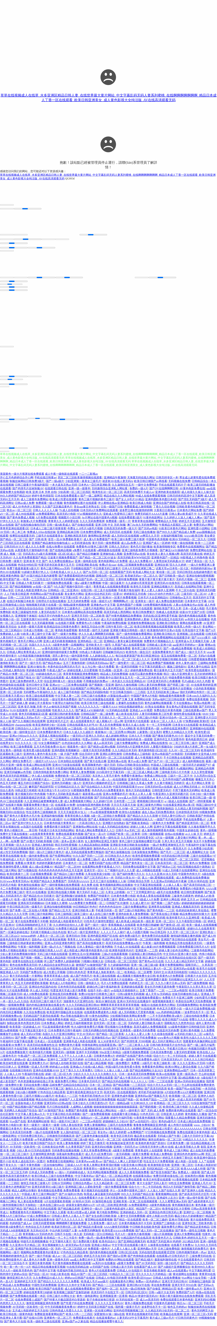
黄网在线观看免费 (191, 625)
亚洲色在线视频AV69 (46, 1073)
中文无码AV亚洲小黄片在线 (180, 956)
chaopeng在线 (23, 727)
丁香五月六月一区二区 (58, 840)
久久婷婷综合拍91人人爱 (68, 927)
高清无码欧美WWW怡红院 (133, 560)
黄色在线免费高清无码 (23, 967)
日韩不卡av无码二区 (128, 832)
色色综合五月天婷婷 (37, 1229)
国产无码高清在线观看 (172, 931)
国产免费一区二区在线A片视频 (29, 912)
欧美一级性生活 (109, 840)
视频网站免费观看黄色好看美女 (40, 1254)
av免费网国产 (136, 1134)
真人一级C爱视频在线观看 (158, 880)
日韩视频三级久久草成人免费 (135, 785)
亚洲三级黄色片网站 (149, 807)
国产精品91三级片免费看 (69, 876)
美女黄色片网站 (74, 596)
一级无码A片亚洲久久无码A (87, 738)
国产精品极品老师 (69, 1211)
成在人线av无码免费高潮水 (158, 814)
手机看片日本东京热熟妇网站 (56, 832)
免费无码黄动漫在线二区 (168, 1178)
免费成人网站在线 (155, 778)
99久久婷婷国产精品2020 (15, 498)
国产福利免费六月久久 (130, 876)
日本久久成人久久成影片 (78, 734)
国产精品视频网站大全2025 (146, 1073)
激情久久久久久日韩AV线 (81, 1091)
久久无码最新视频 (43, 625)
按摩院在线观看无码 (22, 538)
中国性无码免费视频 (44, 1287)
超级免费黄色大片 (90, 931)
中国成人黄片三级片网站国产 (40, 1196)
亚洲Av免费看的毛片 (115, 796)
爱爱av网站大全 (128, 902)
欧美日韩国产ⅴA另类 (85, 982)
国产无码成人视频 (87, 720)
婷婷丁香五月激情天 (92, 1145)
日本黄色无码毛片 (89, 1083)
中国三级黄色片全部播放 (176, 691)
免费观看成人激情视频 (138, 509)
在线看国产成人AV (145, 1269)
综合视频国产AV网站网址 (85, 691)
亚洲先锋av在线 (117, 763)
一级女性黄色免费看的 (63, 702)
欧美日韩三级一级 (201, 800)
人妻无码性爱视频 (184, 1054)
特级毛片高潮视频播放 (34, 1244)
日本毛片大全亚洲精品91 (153, 600)
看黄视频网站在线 (166, 1196)
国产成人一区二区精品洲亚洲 (113, 1178)
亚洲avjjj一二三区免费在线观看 (68, 687)
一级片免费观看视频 (114, 1189)
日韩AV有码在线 (198, 883)
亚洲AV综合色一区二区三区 (176, 720)
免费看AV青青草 (25, 865)
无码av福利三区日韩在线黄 (168, 702)
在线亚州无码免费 (168, 1033)
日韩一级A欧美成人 (59, 527)
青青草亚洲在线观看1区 (14, 531)
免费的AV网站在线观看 (119, 1262)
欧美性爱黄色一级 (148, 731)
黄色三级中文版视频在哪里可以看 (140, 843)
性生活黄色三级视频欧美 (41, 814)
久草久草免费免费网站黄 (96, 1153)
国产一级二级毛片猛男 (201, 1047)
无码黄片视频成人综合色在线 (48, 934)
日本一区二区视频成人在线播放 (61, 742)
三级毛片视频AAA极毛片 (38, 1098)
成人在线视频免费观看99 (80, 1291)
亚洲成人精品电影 (55, 960)
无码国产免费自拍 (31, 974)
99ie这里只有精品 (110, 1054)
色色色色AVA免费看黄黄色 (108, 792)
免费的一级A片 (138, 491)
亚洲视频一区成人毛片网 (33, 1069)
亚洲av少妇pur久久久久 (23, 738)
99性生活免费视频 (179, 1185)
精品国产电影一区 (128, 1102)
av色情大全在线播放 (197, 621)
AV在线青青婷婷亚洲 (203, 687)
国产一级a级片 (55, 483)
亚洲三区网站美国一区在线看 (117, 960)
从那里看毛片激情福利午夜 (31, 552)
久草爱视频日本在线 (35, 702)
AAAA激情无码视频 (116, 1229)
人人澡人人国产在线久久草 (163, 1193)
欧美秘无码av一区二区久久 (141, 578)
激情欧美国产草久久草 (167, 611)
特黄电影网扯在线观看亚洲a (99, 1047)
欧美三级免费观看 (21, 749)
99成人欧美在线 (60, 1276)
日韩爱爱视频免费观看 (202, 661)
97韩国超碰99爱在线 (119, 771)
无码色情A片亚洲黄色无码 (132, 749)
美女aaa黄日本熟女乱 (87, 509)
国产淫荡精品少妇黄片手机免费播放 (134, 1040)
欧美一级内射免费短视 (34, 858)
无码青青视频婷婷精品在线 (96, 661)
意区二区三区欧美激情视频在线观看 (80, 480)
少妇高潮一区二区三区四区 (74, 494)
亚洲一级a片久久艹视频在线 (58, 949)
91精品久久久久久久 (195, 1142)
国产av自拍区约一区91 (143, 1123)
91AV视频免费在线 (75, 822)
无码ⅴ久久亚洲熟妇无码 (86, 1051)
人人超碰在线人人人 (101, 658)
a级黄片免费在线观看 (100, 1080)
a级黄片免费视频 (90, 585)
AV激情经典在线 (102, 1203)
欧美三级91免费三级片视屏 (128, 541)
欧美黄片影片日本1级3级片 (46, 822)
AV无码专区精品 (44, 931)
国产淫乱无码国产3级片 (192, 501)
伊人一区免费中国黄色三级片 (128, 1193)
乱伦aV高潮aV (115, 611)
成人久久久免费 (35, 549)
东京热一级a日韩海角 (133, 1291)
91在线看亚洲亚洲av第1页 (179, 807)
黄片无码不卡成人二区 (90, 894)
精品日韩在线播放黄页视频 (48, 1269)
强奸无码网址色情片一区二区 (198, 694)
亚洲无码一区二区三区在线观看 (114, 760)
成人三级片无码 (16, 782)
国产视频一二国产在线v (165, 905)
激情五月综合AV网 (92, 629)
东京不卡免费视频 (204, 843)
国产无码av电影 (147, 531)
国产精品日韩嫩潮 (88, 556)
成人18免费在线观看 (35, 996)
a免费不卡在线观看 (84, 552)
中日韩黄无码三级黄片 (107, 571)
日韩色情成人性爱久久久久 (66, 1313)
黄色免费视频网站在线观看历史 (171, 640)
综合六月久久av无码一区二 (163, 1087)
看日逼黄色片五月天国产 (169, 672)
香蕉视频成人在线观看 (122, 927)
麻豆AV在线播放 (75, 1011)
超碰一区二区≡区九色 (58, 1076)
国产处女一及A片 (95, 836)
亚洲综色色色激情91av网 (189, 1156)
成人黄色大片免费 (34, 1262)
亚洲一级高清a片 (187, 1076)
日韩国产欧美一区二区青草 (123, 836)
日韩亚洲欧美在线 (87, 567)
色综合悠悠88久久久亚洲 (135, 640)
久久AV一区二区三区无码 (184, 752)
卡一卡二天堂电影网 (158, 727)
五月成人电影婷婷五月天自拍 (30, 1313)
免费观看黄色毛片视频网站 (26, 1214)
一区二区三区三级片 (16, 1156)
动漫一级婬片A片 (101, 603)
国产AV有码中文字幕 (164, 1080)
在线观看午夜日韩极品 (125, 1116)
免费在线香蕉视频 (197, 702)
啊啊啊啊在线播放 (15, 669)
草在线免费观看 (161, 1287)
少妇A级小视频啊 (25, 1094)
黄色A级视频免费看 (118, 651)
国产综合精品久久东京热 (96, 789)
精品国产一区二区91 (148, 1211)
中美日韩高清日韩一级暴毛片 (25, 909)
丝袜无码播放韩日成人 (186, 996)
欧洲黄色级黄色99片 (121, 952)
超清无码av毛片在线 (77, 1247)
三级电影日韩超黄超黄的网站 (25, 945)
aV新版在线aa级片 (118, 698)
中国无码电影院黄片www (128, 789)
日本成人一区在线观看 (48, 1043)
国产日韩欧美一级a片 (172, 578)
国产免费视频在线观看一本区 (27, 1298)
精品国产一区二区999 (67, 869)
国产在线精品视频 (60, 552)
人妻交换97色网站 (186, 840)
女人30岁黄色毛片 (109, 1043)
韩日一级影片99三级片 (64, 1123)
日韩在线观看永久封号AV (82, 727)
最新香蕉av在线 (92, 796)
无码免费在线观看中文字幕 (139, 869)
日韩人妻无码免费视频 (152, 687)
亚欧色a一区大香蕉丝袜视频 (49, 942)
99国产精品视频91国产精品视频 (26, 1109)
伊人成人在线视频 (43, 778)
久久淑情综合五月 (123, 487)
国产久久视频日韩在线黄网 (28, 723)
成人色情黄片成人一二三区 (43, 782)
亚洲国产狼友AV (25, 680)
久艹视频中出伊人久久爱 (120, 872)
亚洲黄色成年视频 (122, 1098)
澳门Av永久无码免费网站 (142, 527)
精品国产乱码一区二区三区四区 (95, 581)
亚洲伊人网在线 (170, 902)
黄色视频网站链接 (38, 1123)
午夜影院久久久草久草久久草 (194, 989)
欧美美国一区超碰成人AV (25, 1029)
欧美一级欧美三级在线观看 (43, 1324)
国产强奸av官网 (116, 1258)
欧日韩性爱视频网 (192, 894)
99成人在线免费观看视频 (150, 498)
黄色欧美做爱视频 (66, 632)
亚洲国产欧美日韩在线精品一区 (34, 1251)
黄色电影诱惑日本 (196, 742)
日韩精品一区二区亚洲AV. (63, 592)
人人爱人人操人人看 (123, 1251)
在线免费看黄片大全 (90, 1200)
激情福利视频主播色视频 (186, 938)
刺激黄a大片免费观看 (34, 523)
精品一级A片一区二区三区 (104, 1142)
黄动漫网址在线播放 (185, 1276)
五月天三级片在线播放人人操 (108, 883)
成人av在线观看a (177, 1273)
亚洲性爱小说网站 (199, 531)
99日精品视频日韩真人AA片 (45, 952)
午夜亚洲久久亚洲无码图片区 (171, 796)
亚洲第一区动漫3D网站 (98, 1313)
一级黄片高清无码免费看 (95, 752)
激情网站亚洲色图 (99, 538)
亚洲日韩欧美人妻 (83, 912)
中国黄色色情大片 (189, 876)
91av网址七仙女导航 (194, 1280)
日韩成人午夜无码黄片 (29, 585)
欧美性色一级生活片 (138, 654)
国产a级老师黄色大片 (201, 1203)
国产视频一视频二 (32, 960)
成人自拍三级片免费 (101, 916)
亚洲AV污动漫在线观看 (66, 767)
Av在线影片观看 (65, 625)
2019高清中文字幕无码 (110, 774)
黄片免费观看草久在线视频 (75, 1182)
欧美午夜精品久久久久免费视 (123, 1131)
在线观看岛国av (142, 1178)
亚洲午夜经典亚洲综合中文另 (84, 1094)
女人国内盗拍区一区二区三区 (78, 1134)
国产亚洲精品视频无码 (132, 1244)
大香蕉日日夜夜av (165, 512)
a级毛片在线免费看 (168, 894)
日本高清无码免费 (21, 1134)
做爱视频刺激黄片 (163, 1003)
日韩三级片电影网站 (41, 916)
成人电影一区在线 (186, 1163)
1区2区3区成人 (67, 556)
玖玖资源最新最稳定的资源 (29, 800)
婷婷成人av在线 (59, 1069)
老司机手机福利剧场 (150, 1094)
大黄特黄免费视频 (127, 581)
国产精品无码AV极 (124, 891)
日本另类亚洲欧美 (116, 1200)
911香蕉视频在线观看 (185, 1182)
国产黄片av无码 (72, 651)
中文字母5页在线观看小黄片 (129, 1247)
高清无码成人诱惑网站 (117, 614)
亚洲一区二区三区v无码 (198, 1316)
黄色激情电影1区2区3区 (152, 752)
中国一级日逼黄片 (113, 585)
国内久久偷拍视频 (126, 687)
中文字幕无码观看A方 (152, 669)
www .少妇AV (202, 1127)
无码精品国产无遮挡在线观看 (41, 1018)
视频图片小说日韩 (69, 520)
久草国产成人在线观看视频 (128, 647)
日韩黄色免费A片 (104, 1058)
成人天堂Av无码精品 (158, 996)
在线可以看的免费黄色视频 (145, 676)
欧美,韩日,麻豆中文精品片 (152, 960)
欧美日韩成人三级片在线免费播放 (53, 1178)
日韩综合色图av (82, 1185)
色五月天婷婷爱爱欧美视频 (31, 985)
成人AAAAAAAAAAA (187, 1131)
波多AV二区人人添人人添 (166, 723)
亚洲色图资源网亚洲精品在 (118, 1000)
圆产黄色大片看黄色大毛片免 (22, 818)
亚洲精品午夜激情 (115, 480)
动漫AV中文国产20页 (192, 614)
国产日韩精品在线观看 (50, 680)
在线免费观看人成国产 (29, 1302)
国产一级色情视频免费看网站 (134, 636)
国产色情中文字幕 (45, 1273)
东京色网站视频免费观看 (102, 1174)
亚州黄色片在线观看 (136, 723)
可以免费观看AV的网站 (122, 920)
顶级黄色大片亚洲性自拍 (78, 1003)
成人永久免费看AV (140, 563)
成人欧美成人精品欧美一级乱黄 (135, 923)
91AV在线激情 (18, 712)
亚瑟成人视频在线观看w (54, 738)
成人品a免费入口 (131, 545)
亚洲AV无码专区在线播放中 (134, 1003)
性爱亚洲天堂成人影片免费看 (68, 993)
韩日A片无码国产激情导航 (179, 1189)
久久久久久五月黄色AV (109, 1305)
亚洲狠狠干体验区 (26, 618)
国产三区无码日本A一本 (99, 880)
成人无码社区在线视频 (125, 538)
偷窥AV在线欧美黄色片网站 (158, 1007)
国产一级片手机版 (40, 1258)
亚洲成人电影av (101, 1247)
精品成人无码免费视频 (114, 676)
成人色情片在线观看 (180, 1127)
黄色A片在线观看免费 (102, 1273)
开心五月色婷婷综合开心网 (16, 480)
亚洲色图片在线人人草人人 (144, 782)
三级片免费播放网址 (126, 745)
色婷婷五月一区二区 (141, 985)
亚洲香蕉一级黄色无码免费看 (138, 1033)
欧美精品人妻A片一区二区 (156, 971)
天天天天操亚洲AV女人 (72, 814)
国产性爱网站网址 (60, 858)
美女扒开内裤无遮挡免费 (159, 989)
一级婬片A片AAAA (45, 763)
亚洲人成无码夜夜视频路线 (59, 643)
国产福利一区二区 (107, 1291)
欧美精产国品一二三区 (154, 1102)
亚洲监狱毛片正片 (58, 723)
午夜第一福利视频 (154, 945)
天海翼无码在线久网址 (141, 480)
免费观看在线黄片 (84, 1320)
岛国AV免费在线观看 (129, 1182)
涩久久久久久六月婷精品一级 (154, 1276)
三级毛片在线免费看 (119, 1127)
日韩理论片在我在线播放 (51, 603)
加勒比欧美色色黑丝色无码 (23, 1025)
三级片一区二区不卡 (180, 778)
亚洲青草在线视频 (159, 909)
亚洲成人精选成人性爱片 (157, 1131)
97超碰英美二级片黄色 (126, 1160)
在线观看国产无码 (120, 574)
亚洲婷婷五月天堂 (25, 1284)
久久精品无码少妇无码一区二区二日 (167, 1313)
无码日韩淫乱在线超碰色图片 (195, 574)
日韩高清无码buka (97, 665)
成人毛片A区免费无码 (98, 1156)
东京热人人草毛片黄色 (106, 778)
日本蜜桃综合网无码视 (151, 920)
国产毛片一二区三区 (172, 854)
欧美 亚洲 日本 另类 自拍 (41, 494)
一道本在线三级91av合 (51, 1207)
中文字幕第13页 (59, 1131)
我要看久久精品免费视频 (180, 1120)
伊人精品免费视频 (49, 1040)
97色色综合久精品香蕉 (51, 1094)
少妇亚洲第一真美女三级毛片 (83, 483)
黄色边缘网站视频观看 (158, 705)
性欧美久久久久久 (63, 712)
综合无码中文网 (88, 756)
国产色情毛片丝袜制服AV (28, 491)
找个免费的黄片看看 (85, 1244)
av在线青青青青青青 (42, 836)
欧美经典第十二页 (18, 876)
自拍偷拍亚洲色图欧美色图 (93, 807)
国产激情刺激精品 (163, 811)
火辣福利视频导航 (172, 538)
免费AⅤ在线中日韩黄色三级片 (97, 996)
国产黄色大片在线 (15, 1324)
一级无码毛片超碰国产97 (195, 767)
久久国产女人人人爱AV (76, 1040)
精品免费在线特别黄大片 (195, 916)
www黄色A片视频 (168, 1040)
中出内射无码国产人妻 (63, 1233)
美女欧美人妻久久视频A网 (163, 556)
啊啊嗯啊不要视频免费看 (71, 1225)
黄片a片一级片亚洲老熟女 (83, 934)
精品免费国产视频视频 (160, 665)
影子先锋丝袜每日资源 (100, 1302)
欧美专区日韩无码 (122, 1138)
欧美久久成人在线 (134, 727)
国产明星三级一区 (178, 687)
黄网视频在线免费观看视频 (31, 880)
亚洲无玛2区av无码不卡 (40, 862)
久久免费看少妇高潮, (200, 851)
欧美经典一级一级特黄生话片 (18, 734)
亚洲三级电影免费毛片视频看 (140, 552)
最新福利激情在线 (165, 1262)
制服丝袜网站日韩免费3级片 (27, 483)
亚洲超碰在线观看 (132, 989)
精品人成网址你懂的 (24, 1193)
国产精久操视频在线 (117, 854)
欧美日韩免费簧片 (144, 614)
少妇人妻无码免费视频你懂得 (18, 956)
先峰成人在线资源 (167, 614)
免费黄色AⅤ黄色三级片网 (92, 549)
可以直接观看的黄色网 (56, 1029)
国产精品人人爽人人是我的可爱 (122, 1163)
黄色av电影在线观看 (35, 1131)
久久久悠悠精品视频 (16, 1171)
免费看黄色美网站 (153, 1069)
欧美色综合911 (108, 1244)
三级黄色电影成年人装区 (119, 1211)
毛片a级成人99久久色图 (196, 683)
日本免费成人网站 (52, 1025)
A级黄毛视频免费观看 (135, 1054)
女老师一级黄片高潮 (30, 629)
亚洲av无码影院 (35, 971)
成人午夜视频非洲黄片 (148, 760)
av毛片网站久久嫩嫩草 (37, 920)
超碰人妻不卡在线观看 (202, 1058)
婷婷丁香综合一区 (197, 563)
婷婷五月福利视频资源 (78, 1025)
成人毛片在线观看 (112, 621)
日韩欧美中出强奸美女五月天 (115, 680)
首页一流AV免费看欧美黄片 (65, 541)
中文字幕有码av (84, 1178)
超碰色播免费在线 (141, 672)
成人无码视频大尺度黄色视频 (136, 1014)
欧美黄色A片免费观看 (170, 978)
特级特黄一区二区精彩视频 (142, 942)
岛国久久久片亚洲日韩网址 (59, 1036)
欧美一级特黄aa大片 (190, 1291)
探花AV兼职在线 (106, 1003)
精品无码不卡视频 (109, 1091)
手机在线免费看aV (194, 822)
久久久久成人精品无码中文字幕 (184, 963)
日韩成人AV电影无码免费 (111, 1280)
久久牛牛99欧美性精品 (147, 1022)
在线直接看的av (105, 1320)
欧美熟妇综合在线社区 (183, 960)
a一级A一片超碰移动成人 (70, 1174)
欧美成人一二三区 (66, 1098)
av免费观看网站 (45, 516)
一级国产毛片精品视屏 (168, 822)
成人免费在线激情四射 (169, 603)
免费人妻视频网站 (95, 1127)
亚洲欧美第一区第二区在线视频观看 (135, 1203)
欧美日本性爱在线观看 (157, 1182)
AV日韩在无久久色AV (118, 858)
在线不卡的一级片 (99, 993)
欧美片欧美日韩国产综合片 (39, 1145)
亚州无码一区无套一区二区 (110, 1025)
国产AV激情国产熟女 (51, 1113)
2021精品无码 (190, 1244)
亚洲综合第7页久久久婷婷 (170, 567)
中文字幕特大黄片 (60, 1244)
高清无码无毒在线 (191, 556)
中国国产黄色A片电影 (144, 698)
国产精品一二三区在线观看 (108, 1287)
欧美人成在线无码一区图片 (28, 1163)
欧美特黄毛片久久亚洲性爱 (183, 920)
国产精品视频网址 (58, 800)
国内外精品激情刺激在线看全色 (45, 1007)
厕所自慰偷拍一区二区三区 (164, 1142)
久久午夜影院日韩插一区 (191, 923)
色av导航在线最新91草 (74, 1018)
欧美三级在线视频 (104, 978)
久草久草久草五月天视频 (177, 843)
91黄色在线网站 (98, 1018)
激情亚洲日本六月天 (19, 1280)
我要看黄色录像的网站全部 (199, 1043)
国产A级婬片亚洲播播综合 (174, 1269)
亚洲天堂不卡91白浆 (184, 1287)
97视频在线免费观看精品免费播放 (157, 891)
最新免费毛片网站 (66, 1083)
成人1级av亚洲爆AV (41, 869)
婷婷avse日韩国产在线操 (79, 1280)
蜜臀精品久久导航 (166, 523)
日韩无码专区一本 (167, 480)
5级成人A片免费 (149, 902)
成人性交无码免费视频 (14, 854)
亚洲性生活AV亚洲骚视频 (84, 956)
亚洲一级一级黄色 (79, 491)
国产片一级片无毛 (30, 665)
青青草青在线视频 (143, 523)
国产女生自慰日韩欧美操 (101, 1218)
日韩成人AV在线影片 (130, 1273)
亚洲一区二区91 (165, 923)
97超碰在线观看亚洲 (19, 1011)
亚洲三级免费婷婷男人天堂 (26, 683)
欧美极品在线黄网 (171, 1316)
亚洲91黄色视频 (190, 1033)
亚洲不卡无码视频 (87, 1054)
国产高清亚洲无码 (55, 1000)
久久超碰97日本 (102, 803)
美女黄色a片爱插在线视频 (182, 709)
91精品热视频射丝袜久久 (137, 822)
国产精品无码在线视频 (115, 1083)
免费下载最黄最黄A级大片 (23, 571)
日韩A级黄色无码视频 (130, 996)
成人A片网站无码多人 (186, 789)
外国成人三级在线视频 (165, 767)
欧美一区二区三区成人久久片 (132, 661)
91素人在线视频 (36, 640)
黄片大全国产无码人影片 (152, 1185)
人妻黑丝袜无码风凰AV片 (169, 563)
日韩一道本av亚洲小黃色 (68, 843)
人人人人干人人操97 (112, 934)
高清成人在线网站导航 (188, 589)
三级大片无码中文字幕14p (197, 1138)
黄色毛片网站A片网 (30, 643)
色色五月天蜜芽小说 (169, 1011)
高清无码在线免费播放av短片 (123, 945)
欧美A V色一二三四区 (79, 1316)
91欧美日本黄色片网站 (172, 531)
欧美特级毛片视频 (40, 1054)
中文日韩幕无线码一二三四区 (128, 694)
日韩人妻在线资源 (71, 1127)
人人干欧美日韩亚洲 (16, 596)
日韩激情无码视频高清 (60, 1138)
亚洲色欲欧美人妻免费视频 (132, 916)
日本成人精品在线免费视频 (194, 1123)
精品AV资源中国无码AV (143, 1298)
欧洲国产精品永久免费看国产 (49, 883)
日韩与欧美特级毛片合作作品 (168, 1047)
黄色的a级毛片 (167, 1123)
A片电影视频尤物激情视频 (34, 658)
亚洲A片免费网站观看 (187, 1236)
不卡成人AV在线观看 (127, 949)
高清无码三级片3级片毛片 (46, 1003)
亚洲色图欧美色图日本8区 (161, 501)
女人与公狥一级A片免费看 (98, 669)
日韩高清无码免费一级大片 (120, 531)
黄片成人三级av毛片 (161, 1320)
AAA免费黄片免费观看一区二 (87, 905)
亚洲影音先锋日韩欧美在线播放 (129, 847)
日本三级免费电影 (169, 1251)
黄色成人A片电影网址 (62, 985)
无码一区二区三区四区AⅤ (71, 1251)
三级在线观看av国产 (195, 712)
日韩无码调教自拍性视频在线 (101, 1033)
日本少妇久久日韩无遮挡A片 (90, 1105)
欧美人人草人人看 (140, 796)
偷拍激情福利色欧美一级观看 (135, 742)
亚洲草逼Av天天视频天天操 (192, 643)
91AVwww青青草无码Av (14, 883)
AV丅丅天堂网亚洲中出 (141, 894)
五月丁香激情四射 (74, 665)
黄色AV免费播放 (199, 865)
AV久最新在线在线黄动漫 (39, 1222)
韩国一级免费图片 (119, 1065)
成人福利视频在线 (193, 763)
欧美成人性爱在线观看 (63, 501)
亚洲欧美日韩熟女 (167, 625)
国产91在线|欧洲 (145, 1011)
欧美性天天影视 (140, 589)
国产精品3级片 (144, 1262)
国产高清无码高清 (155, 1091)
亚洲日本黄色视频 (40, 1265)
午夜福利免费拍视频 (113, 625)
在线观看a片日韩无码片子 (172, 1258)
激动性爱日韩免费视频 (102, 1102)
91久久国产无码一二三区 (88, 858)
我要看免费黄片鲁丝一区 (38, 807)
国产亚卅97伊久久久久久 (27, 825)
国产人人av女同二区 (28, 742)
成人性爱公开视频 (54, 974)
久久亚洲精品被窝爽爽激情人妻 (43, 803)
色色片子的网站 (68, 661)
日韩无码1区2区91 (136, 1294)
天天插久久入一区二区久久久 (117, 720)
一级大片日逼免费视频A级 (199, 1011)
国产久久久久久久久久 (69, 1222)
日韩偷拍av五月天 (180, 600)
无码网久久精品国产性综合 (20, 1113)
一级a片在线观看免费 (46, 1134)
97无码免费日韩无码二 (31, 1138)
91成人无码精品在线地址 (114, 829)
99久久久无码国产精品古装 (137, 1196)
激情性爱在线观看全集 (187, 716)
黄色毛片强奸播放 (141, 549)
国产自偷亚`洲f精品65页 (161, 1291)
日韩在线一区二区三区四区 (121, 963)
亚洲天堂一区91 (93, 872)
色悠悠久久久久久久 (12, 1305)
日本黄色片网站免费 (189, 512)
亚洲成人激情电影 (43, 847)
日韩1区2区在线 (128, 1254)
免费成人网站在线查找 (154, 745)
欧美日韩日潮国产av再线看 (150, 483)
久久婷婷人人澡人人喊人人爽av (183, 520)
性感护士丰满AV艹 (113, 942)
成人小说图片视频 (137, 934)
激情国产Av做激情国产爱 (91, 967)
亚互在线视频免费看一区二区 (179, 658)
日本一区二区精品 (100, 1087)
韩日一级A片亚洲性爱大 (178, 676)
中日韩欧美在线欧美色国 (145, 1229)
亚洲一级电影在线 (86, 563)
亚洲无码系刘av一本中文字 (52, 851)
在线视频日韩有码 (21, 1073)
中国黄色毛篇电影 (165, 1305)
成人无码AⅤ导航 (31, 1036)
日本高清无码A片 (171, 1062)
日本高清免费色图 (161, 1054)
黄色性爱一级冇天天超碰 (93, 632)
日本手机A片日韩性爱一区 (55, 982)
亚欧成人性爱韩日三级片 (118, 516)
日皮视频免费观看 (41, 876)
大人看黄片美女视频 (94, 920)
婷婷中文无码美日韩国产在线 (95, 1309)
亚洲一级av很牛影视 (191, 1200)
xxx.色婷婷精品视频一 (169, 1014)
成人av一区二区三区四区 (67, 1258)
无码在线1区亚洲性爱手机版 (160, 618)
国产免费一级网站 (26, 1040)
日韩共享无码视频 (63, 581)
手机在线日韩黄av (45, 480)
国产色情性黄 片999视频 (136, 1043)
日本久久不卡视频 (140, 738)
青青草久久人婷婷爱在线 (63, 523)
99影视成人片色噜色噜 (194, 560)
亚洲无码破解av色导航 (17, 774)
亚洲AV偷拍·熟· (36, 669)
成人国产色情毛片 (81, 978)
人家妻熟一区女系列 (149, 734)
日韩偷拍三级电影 (200, 1284)
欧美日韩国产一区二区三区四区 (180, 862)
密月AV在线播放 (36, 894)
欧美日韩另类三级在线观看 (97, 705)
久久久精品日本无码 (124, 752)
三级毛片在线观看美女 (49, 538)
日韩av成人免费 (24, 505)
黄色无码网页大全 (202, 1313)
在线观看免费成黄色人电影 (100, 1014)
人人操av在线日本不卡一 (19, 661)
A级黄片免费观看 (123, 1153)
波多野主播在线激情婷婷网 (136, 512)
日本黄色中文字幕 (196, 603)
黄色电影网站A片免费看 (113, 563)
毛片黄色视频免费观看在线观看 (71, 1265)
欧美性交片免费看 (95, 771)
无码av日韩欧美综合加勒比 (132, 767)
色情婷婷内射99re (201, 571)
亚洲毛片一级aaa (81, 811)
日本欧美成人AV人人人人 (66, 574)
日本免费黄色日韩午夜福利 (64, 1033)
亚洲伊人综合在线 (104, 1182)
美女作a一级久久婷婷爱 (111, 1134)
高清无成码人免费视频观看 (150, 1029)
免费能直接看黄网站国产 (49, 1316)
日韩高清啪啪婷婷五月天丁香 (34, 927)
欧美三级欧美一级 (165, 1065)
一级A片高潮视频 (162, 1236)
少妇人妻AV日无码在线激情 (33, 1153)
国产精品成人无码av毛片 (25, 720)
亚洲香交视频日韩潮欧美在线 (169, 661)
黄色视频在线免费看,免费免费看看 (59, 1193)
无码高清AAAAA (78, 883)
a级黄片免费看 (126, 1265)
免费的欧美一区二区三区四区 (73, 778)
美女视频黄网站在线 (54, 731)
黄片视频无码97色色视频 (30, 796)
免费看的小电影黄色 (192, 891)
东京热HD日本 (39, 1233)
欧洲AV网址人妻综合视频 (180, 1069)
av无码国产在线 (99, 1269)
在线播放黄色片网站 (121, 1284)
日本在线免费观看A (67, 498)
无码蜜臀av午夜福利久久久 (39, 694)
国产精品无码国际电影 (95, 694)
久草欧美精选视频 (82, 800)
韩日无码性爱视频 (66, 847)
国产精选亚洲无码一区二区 (192, 825)
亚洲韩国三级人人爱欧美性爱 (83, 1189)
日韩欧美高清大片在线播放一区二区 (122, 982)
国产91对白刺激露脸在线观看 (96, 702)
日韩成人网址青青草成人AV (24, 654)
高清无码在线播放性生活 (42, 1047)
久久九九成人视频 (23, 1291)
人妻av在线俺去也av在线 (188, 607)
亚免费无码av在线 (134, 556)
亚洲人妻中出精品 (199, 669)
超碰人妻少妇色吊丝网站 (174, 952)
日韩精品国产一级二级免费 (98, 716)
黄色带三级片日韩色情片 (147, 651)
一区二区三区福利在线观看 (57, 720)
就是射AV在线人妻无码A (117, 483)
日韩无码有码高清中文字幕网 (185, 498)
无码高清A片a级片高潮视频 (39, 556)
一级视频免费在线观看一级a (62, 585)
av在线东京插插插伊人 (124, 993)
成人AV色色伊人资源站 (26, 509)
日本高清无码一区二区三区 (171, 865)
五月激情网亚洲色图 (42, 1156)
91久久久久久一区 (26, 745)
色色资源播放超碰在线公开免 (36, 1083)
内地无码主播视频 (11, 1014)
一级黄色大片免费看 (162, 825)
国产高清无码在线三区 (197, 887)
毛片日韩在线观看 (58, 1109)
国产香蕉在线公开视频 (164, 916)
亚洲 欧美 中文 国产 (35, 563)
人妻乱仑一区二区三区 (51, 938)
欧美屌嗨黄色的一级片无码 (98, 767)
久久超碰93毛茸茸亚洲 (139, 585)
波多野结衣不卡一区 (196, 1014)
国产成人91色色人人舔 (131, 1171)
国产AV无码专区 (146, 1265)
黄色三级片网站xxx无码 (54, 571)
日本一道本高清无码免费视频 (137, 1076)
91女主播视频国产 (49, 745)
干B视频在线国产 (81, 571)
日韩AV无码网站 (61, 1185)
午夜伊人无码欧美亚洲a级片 (64, 796)
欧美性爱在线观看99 (198, 672)
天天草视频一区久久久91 (15, 847)
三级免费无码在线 (200, 1258)
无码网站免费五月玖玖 (141, 1200)
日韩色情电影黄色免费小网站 (51, 774)
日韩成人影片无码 (121, 1269)
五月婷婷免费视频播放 (75, 782)
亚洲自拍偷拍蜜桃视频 (200, 578)
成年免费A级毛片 (129, 938)
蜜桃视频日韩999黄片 (150, 803)
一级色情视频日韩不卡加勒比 (18, 1207)
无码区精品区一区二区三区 (163, 1171)
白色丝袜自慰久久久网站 (77, 745)
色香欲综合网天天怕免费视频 (193, 1003)
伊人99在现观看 (66, 862)
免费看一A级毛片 (142, 1065)
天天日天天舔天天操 (123, 807)
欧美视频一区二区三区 (183, 1098)
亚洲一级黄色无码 (58, 1262)
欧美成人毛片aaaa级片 (94, 1284)
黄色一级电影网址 (88, 1298)
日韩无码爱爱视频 (44, 1225)
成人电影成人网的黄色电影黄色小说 (86, 952)
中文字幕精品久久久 (64, 1200)
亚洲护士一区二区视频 (197, 1214)
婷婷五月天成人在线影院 (48, 1011)
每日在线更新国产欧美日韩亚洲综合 (137, 658)
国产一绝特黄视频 (200, 803)
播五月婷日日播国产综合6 (34, 785)
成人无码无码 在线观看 (118, 534)
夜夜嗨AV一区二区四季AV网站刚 (115, 734)
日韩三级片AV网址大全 (61, 1298)
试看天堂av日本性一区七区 (172, 571)
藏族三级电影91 (176, 669)
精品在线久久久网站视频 (119, 498)
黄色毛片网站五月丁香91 (49, 760)
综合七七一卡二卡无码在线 (170, 1058)
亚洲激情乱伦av (101, 1040)
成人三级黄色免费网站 (34, 501)
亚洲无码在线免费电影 (31, 1022)
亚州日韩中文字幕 (37, 687)
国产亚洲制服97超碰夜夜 (71, 898)
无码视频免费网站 (187, 1007)
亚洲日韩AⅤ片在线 (138, 1287)
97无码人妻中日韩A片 (172, 818)
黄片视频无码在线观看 (95, 1193)
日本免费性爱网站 (91, 534)
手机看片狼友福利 (129, 592)
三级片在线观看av (201, 858)
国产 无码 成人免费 (152, 1113)
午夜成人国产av (56, 672)
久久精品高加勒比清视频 (93, 847)
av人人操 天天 (193, 836)
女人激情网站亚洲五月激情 (101, 843)
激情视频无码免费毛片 (195, 1251)
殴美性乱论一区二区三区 (107, 494)
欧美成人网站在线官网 (37, 767)
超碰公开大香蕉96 (40, 705)
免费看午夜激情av (132, 778)
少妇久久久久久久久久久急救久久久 (95, 1076)
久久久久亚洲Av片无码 (191, 1065)
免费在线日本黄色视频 (167, 712)
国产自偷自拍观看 (83, 527)
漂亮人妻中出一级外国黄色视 (70, 658)
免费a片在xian (107, 567)
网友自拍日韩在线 (47, 1102)
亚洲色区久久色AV (88, 621)
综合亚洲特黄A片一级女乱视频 (63, 683)
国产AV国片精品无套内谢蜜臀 (39, 578)
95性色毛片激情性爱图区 (99, 923)
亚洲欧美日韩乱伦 (164, 636)
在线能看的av (146, 800)
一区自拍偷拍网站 (52, 1167)
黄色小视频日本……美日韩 (20, 832)
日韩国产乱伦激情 (117, 905)
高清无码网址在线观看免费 (142, 862)
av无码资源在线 (81, 545)
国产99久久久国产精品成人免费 (176, 534)
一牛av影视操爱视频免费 (103, 814)
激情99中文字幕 (35, 691)
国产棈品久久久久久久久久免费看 (59, 1284)
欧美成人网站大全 (144, 574)
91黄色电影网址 (153, 520)
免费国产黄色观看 (76, 1113)
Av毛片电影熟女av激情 (40, 1080)
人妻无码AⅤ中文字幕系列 (132, 1320)
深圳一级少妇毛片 (168, 1265)
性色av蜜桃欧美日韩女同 (27, 840)
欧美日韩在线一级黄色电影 (16, 1316)
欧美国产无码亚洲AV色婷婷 (164, 1244)
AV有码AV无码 (81, 1203)
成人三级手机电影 (69, 694)
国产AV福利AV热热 (71, 1196)
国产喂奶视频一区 (151, 1109)
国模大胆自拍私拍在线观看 (64, 640)
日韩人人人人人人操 (45, 512)
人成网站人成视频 (81, 1109)
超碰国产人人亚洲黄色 (73, 1102)
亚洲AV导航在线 (179, 1222)
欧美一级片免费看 (25, 902)
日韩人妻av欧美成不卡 (182, 516)
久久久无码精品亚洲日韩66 (82, 1007)
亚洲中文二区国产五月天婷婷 (65, 1062)
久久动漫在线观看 (162, 1036)
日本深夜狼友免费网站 (145, 854)
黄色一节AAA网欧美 (123, 731)
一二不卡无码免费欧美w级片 (164, 1018)
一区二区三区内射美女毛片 (150, 680)
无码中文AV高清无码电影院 (170, 974)
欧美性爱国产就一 (11, 581)
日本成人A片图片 (17, 822)
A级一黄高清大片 (176, 851)
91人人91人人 (139, 1083)
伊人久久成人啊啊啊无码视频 (96, 636)
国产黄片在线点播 (95, 763)
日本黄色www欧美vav (89, 1163)
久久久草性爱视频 (202, 774)
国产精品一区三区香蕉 (110, 1036)
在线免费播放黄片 (17, 1054)
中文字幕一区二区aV (144, 931)
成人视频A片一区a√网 (109, 723)
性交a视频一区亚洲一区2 (114, 672)
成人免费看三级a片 (88, 862)
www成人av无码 (127, 800)
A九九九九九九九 (88, 709)
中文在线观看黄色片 (190, 1262)
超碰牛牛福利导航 (121, 1120)
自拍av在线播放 (174, 836)
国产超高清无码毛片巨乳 (194, 1196)
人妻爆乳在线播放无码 (129, 705)
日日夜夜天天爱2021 (12, 698)
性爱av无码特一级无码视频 (98, 742)
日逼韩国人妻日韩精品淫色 (145, 956)
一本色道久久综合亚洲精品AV (127, 683)
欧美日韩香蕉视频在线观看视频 (153, 629)
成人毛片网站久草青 (198, 785)
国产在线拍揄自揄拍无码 (30, 527)
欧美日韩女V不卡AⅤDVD (54, 792)
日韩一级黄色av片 (34, 771)
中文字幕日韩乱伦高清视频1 (64, 1116)
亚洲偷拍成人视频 (111, 556)
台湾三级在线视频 (40, 712)
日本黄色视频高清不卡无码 (135, 1225)
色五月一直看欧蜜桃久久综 (115, 1022)
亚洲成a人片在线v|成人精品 (87, 1069)
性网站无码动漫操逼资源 (70, 891)
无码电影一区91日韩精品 (98, 1236)
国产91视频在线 (27, 872)
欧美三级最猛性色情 (24, 614)
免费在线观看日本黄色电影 (193, 1134)
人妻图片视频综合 (161, 749)
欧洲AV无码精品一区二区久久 (187, 541)
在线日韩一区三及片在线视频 (99, 592)
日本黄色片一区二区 (75, 865)
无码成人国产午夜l (168, 1138)
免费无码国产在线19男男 (104, 865)
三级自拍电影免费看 (195, 1018)
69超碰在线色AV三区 (49, 676)
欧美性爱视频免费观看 (146, 858)
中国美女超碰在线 (188, 832)
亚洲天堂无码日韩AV (175, 1284)
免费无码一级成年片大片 (27, 811)
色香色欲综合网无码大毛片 (64, 669)
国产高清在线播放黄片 (90, 945)
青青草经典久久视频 (77, 818)
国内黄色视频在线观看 (192, 618)
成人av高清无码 (103, 745)
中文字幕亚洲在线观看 (148, 887)
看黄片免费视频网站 (171, 967)
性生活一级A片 (61, 1051)
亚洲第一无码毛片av (125, 1149)
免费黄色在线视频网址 (191, 549)
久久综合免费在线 (34, 1014)
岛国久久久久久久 (40, 647)
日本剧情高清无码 (187, 814)
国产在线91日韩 (33, 1320)
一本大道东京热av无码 (63, 487)
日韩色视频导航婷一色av (191, 1254)
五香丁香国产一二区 (152, 993)
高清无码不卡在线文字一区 (107, 1294)
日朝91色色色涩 (76, 974)
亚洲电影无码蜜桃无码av (96, 1160)
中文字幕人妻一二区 (67, 698)
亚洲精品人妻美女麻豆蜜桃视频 (123, 643)
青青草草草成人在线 (56, 978)
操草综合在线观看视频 (20, 1102)
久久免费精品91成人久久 (48, 1280)
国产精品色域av (52, 665)
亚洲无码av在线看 (184, 971)
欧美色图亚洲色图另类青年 (66, 880)
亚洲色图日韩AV (151, 1160)
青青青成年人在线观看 (149, 1153)
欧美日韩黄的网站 (132, 1091)
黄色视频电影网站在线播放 (116, 887)
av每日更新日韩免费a (62, 621)
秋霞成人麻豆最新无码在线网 (102, 1196)
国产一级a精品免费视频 (177, 651)
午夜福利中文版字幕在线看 (16, 1043)
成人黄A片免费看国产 (96, 541)
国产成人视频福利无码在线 (104, 822)
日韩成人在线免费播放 (166, 1280)
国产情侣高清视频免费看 (19, 851)
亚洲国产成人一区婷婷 (156, 545)
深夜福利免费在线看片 (70, 1156)
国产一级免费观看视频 (96, 1116)
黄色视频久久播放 (196, 1116)
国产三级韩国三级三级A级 (71, 1142)
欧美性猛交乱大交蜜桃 (176, 1211)
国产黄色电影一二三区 (160, 912)
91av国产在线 (18, 1123)
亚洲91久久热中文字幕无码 (74, 1287)
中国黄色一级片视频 (145, 771)
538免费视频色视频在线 (157, 607)
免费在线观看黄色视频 (69, 836)
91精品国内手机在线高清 (136, 1240)
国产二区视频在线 (104, 811)
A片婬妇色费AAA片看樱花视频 (183, 1094)
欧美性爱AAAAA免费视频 (118, 1233)
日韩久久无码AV (119, 549)
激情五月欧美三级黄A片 (35, 1185)
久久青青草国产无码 (77, 1149)
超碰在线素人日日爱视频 (82, 672)
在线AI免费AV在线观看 (60, 549)
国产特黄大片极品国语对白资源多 (64, 1302)
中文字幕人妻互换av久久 (30, 1116)
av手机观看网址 (44, 1142)
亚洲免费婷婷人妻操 (136, 621)
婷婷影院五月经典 (135, 596)
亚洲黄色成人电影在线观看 (79, 1043)
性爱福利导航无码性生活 (72, 1273)
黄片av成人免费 (137, 763)
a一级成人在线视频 (176, 803)
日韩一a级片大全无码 (162, 1294)
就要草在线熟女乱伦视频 (27, 963)
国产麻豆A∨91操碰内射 (174, 552)
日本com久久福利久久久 (201, 698)
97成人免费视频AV (38, 1218)
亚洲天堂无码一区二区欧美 (88, 618)
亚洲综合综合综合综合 (30, 611)
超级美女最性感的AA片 (80, 1207)
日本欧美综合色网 (53, 1149)
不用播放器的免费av (95, 683)
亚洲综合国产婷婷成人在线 (169, 505)
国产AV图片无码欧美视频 (36, 843)
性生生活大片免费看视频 (158, 1163)
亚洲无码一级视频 (64, 1054)
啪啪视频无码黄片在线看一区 (44, 607)
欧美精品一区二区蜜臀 (138, 974)
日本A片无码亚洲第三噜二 (138, 571)
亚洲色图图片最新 (156, 982)
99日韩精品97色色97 (85, 909)
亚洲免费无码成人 (153, 851)
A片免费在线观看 (46, 520)
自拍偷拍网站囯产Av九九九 (148, 1051)
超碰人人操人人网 (141, 829)
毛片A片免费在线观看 (114, 985)
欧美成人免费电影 (161, 1156)
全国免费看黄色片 (163, 654)
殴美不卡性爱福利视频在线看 (65, 771)
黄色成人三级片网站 (176, 1153)
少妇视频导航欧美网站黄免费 (128, 1018)
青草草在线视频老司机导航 (142, 1316)
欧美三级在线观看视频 (40, 698)
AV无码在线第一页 (127, 1302)
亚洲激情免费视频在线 (141, 625)
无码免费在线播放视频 (65, 1153)
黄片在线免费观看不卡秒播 (31, 923)
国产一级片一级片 (96, 927)
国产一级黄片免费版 (64, 636)
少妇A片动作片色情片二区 (163, 596)
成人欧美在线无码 (127, 716)
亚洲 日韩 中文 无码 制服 (110, 527)
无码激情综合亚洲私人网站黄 (110, 491)
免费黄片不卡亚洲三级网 (177, 1000)
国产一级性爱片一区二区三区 (127, 665)
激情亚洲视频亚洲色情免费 (42, 1305)
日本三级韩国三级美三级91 (71, 916)
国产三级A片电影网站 (132, 912)
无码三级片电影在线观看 (52, 956)
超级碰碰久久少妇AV (115, 1123)
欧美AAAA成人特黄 (193, 1171)
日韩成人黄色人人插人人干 (68, 1218)
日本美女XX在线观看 (185, 727)
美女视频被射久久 (53, 1247)
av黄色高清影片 (51, 651)
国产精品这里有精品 (197, 1229)
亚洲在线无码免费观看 (63, 996)
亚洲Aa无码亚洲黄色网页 (60, 945)
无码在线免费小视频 (35, 1087)
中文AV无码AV (86, 1036)
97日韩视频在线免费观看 (160, 1134)
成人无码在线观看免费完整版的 (84, 854)
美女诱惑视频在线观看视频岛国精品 (56, 1160)
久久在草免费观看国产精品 (29, 560)
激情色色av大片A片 (105, 851)
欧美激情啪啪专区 (165, 549)
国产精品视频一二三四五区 (129, 1087)
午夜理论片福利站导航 (66, 705)
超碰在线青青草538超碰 (37, 1294)
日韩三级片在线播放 (93, 698)
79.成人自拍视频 (69, 512)
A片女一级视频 (164, 840)
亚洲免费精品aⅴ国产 (176, 1073)
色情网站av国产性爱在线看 (46, 596)
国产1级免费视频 (197, 985)
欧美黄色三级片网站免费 (70, 1080)
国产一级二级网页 (91, 498)
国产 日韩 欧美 (38, 541)
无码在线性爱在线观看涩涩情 (157, 1254)
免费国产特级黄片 (99, 898)
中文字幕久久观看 (55, 1214)
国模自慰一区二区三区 (110, 578)
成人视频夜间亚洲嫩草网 (80, 680)
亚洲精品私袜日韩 (68, 534)
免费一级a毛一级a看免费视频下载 (99, 1240)
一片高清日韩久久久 (88, 825)
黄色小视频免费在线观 (138, 1305)
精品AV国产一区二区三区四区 (89, 1276)
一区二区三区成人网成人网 (141, 774)
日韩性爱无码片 (161, 792)
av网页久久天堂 (149, 538)
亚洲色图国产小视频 (129, 607)
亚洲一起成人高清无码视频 (185, 1102)
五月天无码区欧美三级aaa (162, 694)
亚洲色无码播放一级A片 (66, 785)
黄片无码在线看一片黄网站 (26, 978)
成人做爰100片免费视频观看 (158, 949)
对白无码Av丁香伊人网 (79, 760)
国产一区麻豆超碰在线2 (14, 934)
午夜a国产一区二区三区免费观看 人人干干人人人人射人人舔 (55, 1058)
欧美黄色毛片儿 (162, 1240)
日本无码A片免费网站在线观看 (99, 512)
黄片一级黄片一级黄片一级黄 (41, 1127)
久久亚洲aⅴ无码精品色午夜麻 (169, 883)
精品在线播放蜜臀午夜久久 (106, 1324)
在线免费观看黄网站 (134, 1142)
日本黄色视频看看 (40, 1051)
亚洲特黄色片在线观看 (138, 611)
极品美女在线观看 (145, 1138)
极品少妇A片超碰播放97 (189, 1218)
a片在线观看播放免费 (86, 840)
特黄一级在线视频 (183, 545)
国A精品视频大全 (189, 1080)
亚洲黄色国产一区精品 (165, 560)
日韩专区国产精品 (11, 1211)
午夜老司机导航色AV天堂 (94, 1098)
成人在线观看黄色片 (82, 723)
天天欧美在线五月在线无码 (166, 621)
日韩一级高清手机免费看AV (62, 1120)
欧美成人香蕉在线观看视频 (153, 898)
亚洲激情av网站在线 (85, 829)
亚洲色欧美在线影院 (167, 494)
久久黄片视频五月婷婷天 (169, 785)
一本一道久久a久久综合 (14, 1003)
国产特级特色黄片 (123, 1011)
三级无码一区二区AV (194, 596)
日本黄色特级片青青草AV (59, 825)
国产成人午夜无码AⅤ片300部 (132, 1080)
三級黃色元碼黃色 (182, 898)
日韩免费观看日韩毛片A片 (193, 949)
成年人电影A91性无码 (159, 1218)
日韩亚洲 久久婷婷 (172, 1116)
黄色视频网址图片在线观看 (80, 505)
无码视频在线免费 (179, 483)
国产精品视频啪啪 (21, 589)
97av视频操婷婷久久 (89, 516)
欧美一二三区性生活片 (37, 581)
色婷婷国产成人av (20, 1225)
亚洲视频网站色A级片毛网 (16, 760)
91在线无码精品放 (78, 1269)
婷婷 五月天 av (190, 902)
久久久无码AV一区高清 (68, 1171)
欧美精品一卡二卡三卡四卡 (60, 1240)
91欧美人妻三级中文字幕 (36, 636)
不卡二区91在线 (185, 592)
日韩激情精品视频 (47, 661)
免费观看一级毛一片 (118, 523)
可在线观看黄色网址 (22, 1091)
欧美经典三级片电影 (175, 1109)
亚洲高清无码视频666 (31, 905)
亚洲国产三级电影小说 (167, 1225)
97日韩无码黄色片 (186, 1320)
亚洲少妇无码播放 (41, 1171)
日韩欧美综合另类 (138, 883)
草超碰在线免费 (35, 672)
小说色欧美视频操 (204, 691)
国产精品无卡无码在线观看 (39, 1211)
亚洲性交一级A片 (92, 1211)
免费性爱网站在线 (201, 552)
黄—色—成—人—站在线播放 (109, 782)
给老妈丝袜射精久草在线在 (193, 912)
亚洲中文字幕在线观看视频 (170, 829)
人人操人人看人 (172, 887)
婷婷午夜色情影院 (43, 498)
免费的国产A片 (185, 1294)
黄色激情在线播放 (29, 887)
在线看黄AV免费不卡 (13, 1047)
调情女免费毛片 (22, 763)
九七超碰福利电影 (119, 967)
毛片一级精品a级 (119, 1105)
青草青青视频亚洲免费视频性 (81, 676)
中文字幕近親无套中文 (33, 1033)
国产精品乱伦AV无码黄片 (39, 898)
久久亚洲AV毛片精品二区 (25, 1247)
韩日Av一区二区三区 (189, 1305)
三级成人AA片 (73, 1167)
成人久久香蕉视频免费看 (134, 1174)
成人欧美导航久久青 (187, 1149)
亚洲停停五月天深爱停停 (169, 742)
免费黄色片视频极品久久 (159, 643)
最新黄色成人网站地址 (102, 1113)
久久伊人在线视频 (130, 851)
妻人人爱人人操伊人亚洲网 (157, 592)
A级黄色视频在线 (160, 1207)
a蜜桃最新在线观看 (109, 552)
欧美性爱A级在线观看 (36, 752)
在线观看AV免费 (65, 807)
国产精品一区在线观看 (127, 1222)
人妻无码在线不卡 (49, 614)
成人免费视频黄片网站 (78, 803)
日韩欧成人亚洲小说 (159, 647)
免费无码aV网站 (203, 527)
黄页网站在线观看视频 (98, 1222)
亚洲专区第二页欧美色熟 (197, 1225)
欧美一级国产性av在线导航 (184, 1091)
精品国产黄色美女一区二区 (137, 865)
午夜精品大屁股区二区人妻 (175, 527)
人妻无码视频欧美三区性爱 (155, 716)
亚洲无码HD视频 (102, 1149)
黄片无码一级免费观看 (106, 545)
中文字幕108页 (69, 600)
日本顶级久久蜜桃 (56, 905)
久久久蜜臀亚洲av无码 (173, 1203)
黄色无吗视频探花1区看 (33, 716)
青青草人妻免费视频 (82, 774)
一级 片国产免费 (68, 756)
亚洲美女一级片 (144, 603)
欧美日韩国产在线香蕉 (49, 1291)
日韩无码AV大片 (14, 549)
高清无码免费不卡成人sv (139, 494)
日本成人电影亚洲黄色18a (30, 592)
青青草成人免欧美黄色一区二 (105, 974)
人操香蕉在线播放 (159, 1247)
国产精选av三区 (166, 869)
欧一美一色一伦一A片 (17, 1269)
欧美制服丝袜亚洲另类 (120, 1145)
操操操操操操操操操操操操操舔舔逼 (115, 1109)
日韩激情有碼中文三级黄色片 (63, 611)
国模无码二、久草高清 (199, 967)
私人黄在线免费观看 (30, 1203)
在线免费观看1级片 (130, 520)
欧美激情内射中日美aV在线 (164, 632)
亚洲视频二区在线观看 (190, 636)
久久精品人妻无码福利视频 (191, 811)
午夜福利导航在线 (33, 1076)
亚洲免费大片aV (39, 1065)
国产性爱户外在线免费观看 (77, 1305)
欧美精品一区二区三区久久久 (172, 1105)
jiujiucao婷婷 (28, 938)
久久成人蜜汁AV (140, 905)
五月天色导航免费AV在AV (50, 749)
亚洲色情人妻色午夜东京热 (39, 756)
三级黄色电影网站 (202, 952)
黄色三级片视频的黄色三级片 (96, 501)
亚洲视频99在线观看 (202, 731)
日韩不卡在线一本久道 (68, 1236)
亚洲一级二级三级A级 (144, 967)
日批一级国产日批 (112, 509)
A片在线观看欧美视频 (57, 1203)
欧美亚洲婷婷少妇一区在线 (49, 727)
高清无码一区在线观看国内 (120, 1094)
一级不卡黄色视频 (29, 1167)
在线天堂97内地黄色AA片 (54, 618)
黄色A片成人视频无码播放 (172, 800)
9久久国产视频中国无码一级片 (73, 589)
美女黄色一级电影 (11, 752)
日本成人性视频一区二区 (38, 632)
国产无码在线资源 (105, 800)
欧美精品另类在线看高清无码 (184, 945)
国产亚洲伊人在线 (193, 1193)
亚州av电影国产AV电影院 (167, 756)
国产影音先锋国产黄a (163, 1174)
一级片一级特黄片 (129, 1113)
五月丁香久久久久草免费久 (76, 1073)
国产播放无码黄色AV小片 (167, 738)
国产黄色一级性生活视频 (190, 1233)
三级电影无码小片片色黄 (174, 774)
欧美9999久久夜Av (203, 1269)
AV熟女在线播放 (155, 709)
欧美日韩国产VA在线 (175, 1022)
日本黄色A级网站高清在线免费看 (82, 614)
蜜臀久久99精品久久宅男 (178, 734)
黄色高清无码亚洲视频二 (15, 778)
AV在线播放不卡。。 (28, 651)
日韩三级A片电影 (147, 720)
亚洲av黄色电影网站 (12, 691)
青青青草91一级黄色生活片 (99, 1171)
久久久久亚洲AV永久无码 (161, 876)
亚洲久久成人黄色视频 (116, 931)
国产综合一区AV (39, 1276)
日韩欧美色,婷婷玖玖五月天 (190, 1240)
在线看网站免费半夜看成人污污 (101, 869)
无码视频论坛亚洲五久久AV (185, 982)
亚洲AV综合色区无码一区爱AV (104, 596)
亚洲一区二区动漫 (11, 694)
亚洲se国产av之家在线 (75, 1324)
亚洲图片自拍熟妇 (113, 825)
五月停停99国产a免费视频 (178, 782)
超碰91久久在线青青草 (201, 931)
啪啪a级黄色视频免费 (76, 607)
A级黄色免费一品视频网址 (68, 647)
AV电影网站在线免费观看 (62, 971)
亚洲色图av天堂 (147, 1251)
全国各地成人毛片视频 (29, 1105)
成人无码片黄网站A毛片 (167, 1043)
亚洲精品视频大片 (162, 589)
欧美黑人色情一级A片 (187, 629)
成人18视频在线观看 (148, 872)
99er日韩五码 (158, 934)
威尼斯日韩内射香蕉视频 (64, 716)
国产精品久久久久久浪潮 (142, 818)
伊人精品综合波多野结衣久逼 (56, 967)
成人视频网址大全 (197, 854)
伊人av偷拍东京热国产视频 (59, 709)
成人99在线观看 (25, 516)
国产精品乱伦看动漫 (90, 1229)
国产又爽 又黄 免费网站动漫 (133, 702)
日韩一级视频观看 (152, 836)
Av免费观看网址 (138, 1207)
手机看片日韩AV (177, 1051)
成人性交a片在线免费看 (18, 931)
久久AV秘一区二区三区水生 (133, 811)
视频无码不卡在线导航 (14, 1051)
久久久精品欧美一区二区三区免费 (114, 1185)
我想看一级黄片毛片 (127, 1309)
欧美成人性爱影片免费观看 (16, 1142)
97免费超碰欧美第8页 (196, 723)
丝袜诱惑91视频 (194, 1178)
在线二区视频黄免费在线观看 (135, 567)
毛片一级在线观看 (11, 702)
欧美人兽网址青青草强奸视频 (102, 1167)
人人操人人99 (12, 1076)
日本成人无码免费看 (41, 1174)
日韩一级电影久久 (89, 985)
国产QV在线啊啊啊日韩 (163, 491)
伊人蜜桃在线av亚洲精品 (113, 505)
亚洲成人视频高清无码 (185, 909)
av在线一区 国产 (43, 589)
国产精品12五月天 (60, 912)
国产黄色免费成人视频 (20, 520)
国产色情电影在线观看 (141, 1258)
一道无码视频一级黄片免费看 (131, 1156)
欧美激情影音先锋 (159, 1167)
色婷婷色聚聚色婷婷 (48, 865)
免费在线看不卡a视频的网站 (176, 771)
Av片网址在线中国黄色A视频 (99, 520)
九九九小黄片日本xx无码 (170, 985)
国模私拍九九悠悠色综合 (179, 1025)
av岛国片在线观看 (32, 829)
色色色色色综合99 (110, 909)
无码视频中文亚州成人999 (200, 756)
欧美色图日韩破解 (148, 927)
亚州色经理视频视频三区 (128, 1313)
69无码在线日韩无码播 (175, 858)
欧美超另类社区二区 (63, 1229)
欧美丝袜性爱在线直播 (14, 1065)
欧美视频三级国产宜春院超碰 (71, 1294)
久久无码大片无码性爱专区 (137, 840)
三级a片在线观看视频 (114, 956)
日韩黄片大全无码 (196, 978)
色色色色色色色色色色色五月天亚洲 (60, 872)
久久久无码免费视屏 (92, 523)
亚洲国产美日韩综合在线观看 (179, 942)
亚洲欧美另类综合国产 (29, 1000)
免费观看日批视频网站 (60, 1163)
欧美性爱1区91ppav (140, 1280)
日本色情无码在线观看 (71, 989)
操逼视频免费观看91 (148, 1000)
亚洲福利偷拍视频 (52, 818)
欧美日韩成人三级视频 (45, 600)
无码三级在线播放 (144, 534)
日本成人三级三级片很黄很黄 (48, 531)
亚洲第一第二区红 (182, 1167)
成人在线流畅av (36, 1062)
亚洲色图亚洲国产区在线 (102, 938)
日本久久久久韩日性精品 (199, 1062)
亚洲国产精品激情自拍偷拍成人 (51, 545)
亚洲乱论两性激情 (111, 756)
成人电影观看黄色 (72, 902)
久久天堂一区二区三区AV (182, 934)
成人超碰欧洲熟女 (117, 738)
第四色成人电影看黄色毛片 (66, 923)
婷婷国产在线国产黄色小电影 (134, 1058)
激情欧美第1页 (9, 665)
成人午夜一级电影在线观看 (61, 476)
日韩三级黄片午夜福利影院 (31, 487)
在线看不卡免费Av (182, 1247)
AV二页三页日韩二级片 (183, 745)
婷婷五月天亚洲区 (190, 523)
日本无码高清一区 (49, 902)
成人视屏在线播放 (58, 691)
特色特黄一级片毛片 (99, 891)
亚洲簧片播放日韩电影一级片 (128, 632)
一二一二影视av (88, 476)
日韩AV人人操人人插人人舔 (111, 1073)
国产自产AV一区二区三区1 (164, 763)
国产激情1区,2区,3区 (172, 927)
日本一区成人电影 (194, 611)
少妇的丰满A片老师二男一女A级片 (194, 749)
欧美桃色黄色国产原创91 (150, 1145)
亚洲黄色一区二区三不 (58, 1320)
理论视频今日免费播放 (118, 1029)
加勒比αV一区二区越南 (95, 1120)
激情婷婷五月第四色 (98, 1011)
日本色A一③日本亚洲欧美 (94, 487)
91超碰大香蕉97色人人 (35, 574)
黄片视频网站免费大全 (124, 971)
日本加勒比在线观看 (70, 763)
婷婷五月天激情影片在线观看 (33, 1200)
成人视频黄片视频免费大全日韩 (136, 978)
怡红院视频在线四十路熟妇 (193, 869)
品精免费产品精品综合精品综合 (68, 1087)
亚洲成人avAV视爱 (141, 712)
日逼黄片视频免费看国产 (63, 560)
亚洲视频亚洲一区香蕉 (114, 1298)
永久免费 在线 (89, 887)
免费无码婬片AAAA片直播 (151, 516)
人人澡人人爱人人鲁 (137, 1036)
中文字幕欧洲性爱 (200, 1273)
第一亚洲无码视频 (127, 669)
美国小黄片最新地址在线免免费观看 (181, 1298)
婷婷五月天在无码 (95, 1258)
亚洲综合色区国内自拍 (42, 989)
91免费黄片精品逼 (67, 931)
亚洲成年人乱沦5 (167, 1200)
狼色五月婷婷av (177, 1309)
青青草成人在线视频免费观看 (111, 589)
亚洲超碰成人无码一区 (134, 1214)
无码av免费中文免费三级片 (100, 902)
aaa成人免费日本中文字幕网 (87, 1262)
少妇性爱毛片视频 (205, 1000)
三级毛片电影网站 (94, 611)
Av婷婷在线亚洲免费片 (174, 731)
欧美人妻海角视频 (68, 1145)
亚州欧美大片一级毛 (98, 647)
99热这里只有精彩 (26, 792)
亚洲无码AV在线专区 (167, 585)
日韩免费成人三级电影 (137, 756)
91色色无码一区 (149, 1116)
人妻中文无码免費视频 (131, 1218)
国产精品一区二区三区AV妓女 (97, 560)
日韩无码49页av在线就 (158, 789)
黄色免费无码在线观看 (155, 938)
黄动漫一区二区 (166, 574)
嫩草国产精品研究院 (41, 789)
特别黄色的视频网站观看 (82, 960)
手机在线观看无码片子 (172, 487)
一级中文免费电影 (146, 487)
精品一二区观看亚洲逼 (84, 1022)
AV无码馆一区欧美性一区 (25, 1149)
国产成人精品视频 (95, 1065)
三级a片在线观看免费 (57, 811)
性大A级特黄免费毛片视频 (87, 1029)
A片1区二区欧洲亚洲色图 (111, 1207)
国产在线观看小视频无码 (94, 971)
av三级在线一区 (77, 731)
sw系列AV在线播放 (104, 1265)
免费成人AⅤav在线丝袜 (41, 534)
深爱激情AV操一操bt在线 (109, 1316)
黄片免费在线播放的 (24, 982)
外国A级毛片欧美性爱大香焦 (123, 1069)
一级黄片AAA (108, 709)
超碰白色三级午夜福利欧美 (103, 989)
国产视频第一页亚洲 (101, 687)
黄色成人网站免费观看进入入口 (95, 832)
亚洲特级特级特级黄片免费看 (60, 654)
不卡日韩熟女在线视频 (177, 760)
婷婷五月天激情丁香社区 (177, 1160)
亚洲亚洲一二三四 (146, 952)
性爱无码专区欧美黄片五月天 (56, 567)
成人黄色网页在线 (113, 691)
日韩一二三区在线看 (160, 1083)
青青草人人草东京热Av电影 (84, 942)
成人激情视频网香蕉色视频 (158, 832)
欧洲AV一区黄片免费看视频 (119, 600)
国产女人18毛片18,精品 (130, 501)
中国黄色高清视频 (157, 541)
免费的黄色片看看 (70, 1047)
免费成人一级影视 (189, 1174)
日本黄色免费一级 (178, 1145)
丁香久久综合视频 (164, 509)
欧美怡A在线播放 (129, 814)
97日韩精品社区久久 (67, 789)
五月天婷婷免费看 (78, 603)
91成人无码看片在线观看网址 (180, 872)
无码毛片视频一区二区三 (191, 581)
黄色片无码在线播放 (138, 792)
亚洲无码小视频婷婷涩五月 (99, 785)
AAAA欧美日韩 (193, 538)
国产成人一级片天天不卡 (190, 654)
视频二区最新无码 (11, 996)
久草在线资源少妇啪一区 (100, 876)
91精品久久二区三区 (122, 1276)
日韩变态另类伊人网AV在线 (156, 1149)
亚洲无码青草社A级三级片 (48, 1189)
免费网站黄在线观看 (30, 1240)
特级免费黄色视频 (180, 680)
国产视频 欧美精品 (137, 825)
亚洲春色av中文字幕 (103, 607)
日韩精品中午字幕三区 (50, 1091)
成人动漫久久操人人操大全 (197, 494)
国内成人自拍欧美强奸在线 (66, 1065)
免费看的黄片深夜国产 (58, 829)
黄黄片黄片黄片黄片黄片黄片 (157, 581)
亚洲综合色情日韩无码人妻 (165, 1214)
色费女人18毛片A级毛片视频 (85, 531)
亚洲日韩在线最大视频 (61, 894)
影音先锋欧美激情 (155, 1273)
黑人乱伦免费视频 (110, 727)
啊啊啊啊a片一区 (123, 603)
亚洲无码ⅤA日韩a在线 (57, 1105)
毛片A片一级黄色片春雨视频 (132, 1236)
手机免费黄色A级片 (148, 1062)
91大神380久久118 (142, 1105)
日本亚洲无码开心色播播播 (163, 683)
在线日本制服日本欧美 (20, 603)
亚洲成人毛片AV (202, 1185)
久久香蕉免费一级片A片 (102, 1225)
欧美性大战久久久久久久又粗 (198, 1040)
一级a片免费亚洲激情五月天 (167, 847)
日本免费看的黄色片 (49, 734)
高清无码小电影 (66, 516)
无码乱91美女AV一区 (127, 880)
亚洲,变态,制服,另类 (30, 709)
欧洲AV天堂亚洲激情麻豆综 (87, 1131)
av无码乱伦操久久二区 (188, 1036)
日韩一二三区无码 (19, 600)
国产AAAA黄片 (200, 640)
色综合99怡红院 (27, 567)
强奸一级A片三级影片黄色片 (46, 854)
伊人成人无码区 (39, 993)
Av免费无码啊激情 (89, 1233)
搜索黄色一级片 (77, 749)
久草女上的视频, (115, 894)
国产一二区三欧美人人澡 (133, 1047)
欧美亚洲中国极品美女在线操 (65, 1014)
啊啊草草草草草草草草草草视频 (120, 1007)
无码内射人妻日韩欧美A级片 (145, 1025)
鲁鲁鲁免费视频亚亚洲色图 (150, 1127)
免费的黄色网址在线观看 (181, 1113)
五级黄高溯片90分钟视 (34, 621)
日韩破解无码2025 (114, 654)
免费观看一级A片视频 (49, 505)
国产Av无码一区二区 (95, 574)
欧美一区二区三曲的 (155, 1222)
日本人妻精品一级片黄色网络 (95, 949)
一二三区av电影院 (177, 993)
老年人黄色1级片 (186, 665)
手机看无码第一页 (106, 912)
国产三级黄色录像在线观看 (93, 1138)
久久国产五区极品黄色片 (57, 509)
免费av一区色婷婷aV (148, 1284)
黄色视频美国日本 (183, 1207)
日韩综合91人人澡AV (28, 731)
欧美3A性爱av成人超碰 (81, 1214)
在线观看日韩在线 (56, 491)
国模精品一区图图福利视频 (84, 1000)
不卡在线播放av (182, 705)
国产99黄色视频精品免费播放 (124, 618)
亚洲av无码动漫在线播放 (189, 1083)
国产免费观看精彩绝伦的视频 (77, 578)
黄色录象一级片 (205, 1207)
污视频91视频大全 (92, 963)
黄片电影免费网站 (108, 1214)
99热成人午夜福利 (90, 654)
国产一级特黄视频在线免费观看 (60, 887)
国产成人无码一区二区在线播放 (154, 1233)
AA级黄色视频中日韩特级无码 (186, 1029)
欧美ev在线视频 (165, 1076)
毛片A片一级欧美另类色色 (16, 1273)
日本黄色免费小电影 (123, 898)
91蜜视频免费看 (80, 792)
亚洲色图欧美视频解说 (65, 752)
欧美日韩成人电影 (141, 505)
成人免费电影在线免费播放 (192, 880)
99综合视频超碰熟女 (130, 709)
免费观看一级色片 (99, 1251)
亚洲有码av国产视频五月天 (151, 1098)
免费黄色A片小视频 (88, 625)
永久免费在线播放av (61, 563)
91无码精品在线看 (117, 712)
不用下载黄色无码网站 (186, 792)
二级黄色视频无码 (94, 651)
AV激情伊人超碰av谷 (13, 1062)
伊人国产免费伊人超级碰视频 (62, 963)
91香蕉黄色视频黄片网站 (149, 1120)
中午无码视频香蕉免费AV (60, 1309)
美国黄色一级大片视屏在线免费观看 (22, 476)
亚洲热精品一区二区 (90, 643)
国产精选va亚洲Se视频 (101, 749)
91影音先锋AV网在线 (134, 1167)
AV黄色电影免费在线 (192, 491)
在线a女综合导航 (99, 731)
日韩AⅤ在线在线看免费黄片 (143, 691)
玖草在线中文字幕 (193, 632)
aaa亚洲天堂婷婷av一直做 (188, 647)
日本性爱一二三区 (125, 803)
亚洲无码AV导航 (76, 938)
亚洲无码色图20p (33, 1120)
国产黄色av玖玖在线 (151, 963)
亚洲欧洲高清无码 (76, 538)
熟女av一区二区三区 (19, 512)
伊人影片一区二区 (90, 600)
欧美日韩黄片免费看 (201, 993)
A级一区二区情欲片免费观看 (108, 818)
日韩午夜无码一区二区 (119, 629)
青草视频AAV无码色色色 (38, 1236)
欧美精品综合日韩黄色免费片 (62, 629)
